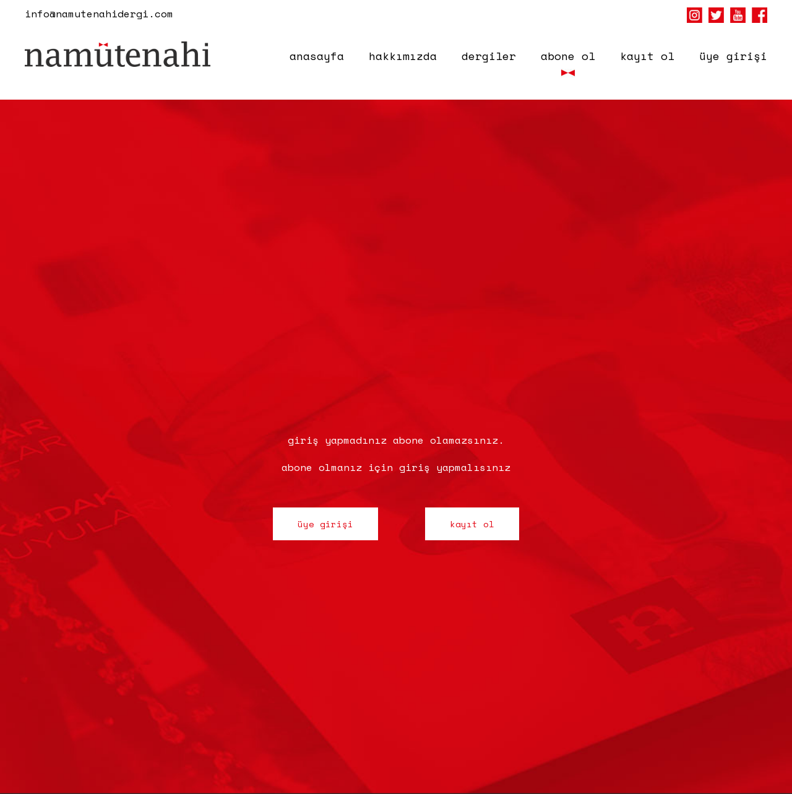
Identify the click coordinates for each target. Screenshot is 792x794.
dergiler (489, 56)
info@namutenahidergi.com (99, 13)
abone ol (568, 56)
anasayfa (317, 56)
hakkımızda (403, 56)
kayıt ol (647, 56)
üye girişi (733, 56)
